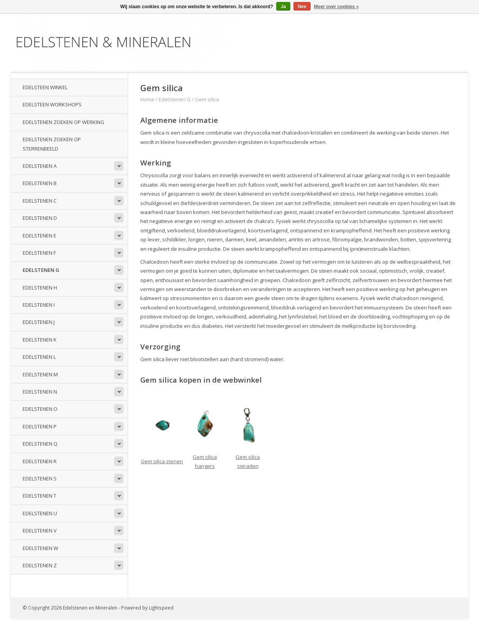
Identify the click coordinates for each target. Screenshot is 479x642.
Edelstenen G (41, 269)
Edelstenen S (40, 478)
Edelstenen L (39, 356)
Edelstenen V (40, 530)
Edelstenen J (39, 321)
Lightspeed (161, 607)
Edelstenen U (40, 513)
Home (147, 99)
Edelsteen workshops (52, 104)
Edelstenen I (39, 304)
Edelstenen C (40, 200)
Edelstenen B (40, 183)
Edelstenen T (39, 495)
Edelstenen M (40, 374)
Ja (283, 6)
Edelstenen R (40, 461)
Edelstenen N (40, 391)
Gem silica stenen (162, 461)
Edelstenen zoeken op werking (63, 122)
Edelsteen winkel (45, 87)
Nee (302, 6)
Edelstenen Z (40, 565)
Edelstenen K (40, 339)
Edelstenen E (39, 235)
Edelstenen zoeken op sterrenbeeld (52, 144)
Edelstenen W (40, 548)
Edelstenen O (40, 408)
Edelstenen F (39, 252)
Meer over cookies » (336, 6)
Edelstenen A (40, 165)
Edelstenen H (40, 287)
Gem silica (207, 99)
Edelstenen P (40, 426)
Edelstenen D (40, 217)
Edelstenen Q (40, 443)
